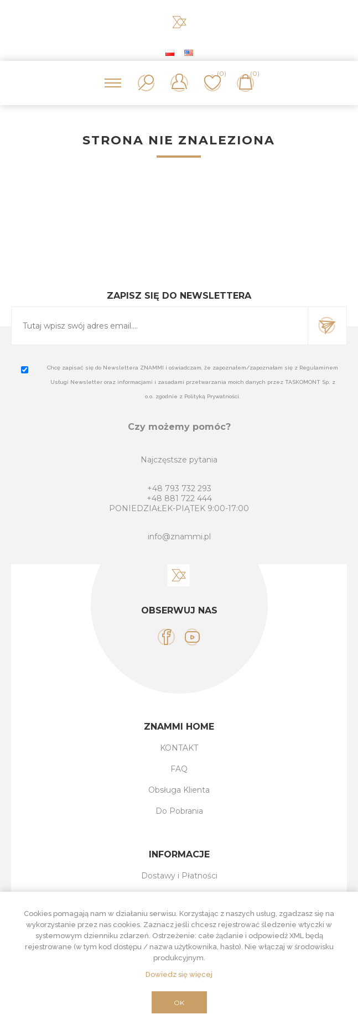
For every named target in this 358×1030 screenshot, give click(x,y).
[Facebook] (166, 637)
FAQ (179, 769)
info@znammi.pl (179, 537)
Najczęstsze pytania (179, 460)
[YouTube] (192, 637)
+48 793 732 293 (179, 488)
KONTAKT (179, 748)
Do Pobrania (179, 811)
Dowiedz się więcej (179, 974)
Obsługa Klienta (179, 790)
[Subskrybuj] (160, 326)
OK (179, 1002)
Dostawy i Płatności (179, 876)
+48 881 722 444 (179, 498)
